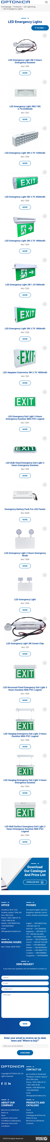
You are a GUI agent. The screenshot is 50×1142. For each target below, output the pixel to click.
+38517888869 (40, 953)
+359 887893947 (40, 947)
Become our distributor (10, 1110)
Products (17, 7)
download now (35, 882)
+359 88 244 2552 (37, 934)
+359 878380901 (40, 939)
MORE (25, 73)
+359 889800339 (39, 937)
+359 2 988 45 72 (13, 918)
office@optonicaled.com (11, 931)
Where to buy (31, 1118)
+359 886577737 (40, 950)
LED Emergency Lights (13, 9)
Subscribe (25, 1053)
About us (4, 1113)
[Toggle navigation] (46, 2)
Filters (39, 28)
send (25, 1023)
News (3, 1115)
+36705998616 (42, 956)
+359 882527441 (13, 923)
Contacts (29, 1123)
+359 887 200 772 (33, 926)
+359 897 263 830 (40, 942)
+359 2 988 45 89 (8, 920)
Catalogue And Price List (35, 1115)
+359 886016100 (7, 926)
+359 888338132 (39, 945)
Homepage (6, 7)
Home (28, 1110)
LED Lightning (29, 7)
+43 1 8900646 (40, 929)
